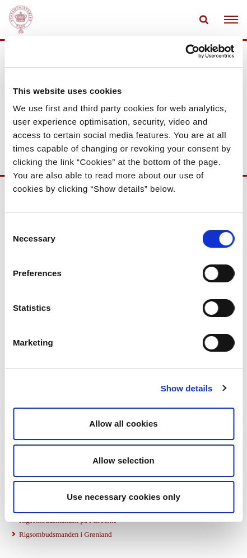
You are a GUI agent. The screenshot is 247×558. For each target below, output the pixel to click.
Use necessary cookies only (123, 497)
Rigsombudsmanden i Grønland (65, 534)
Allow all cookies (123, 423)
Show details (187, 388)
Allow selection (123, 460)
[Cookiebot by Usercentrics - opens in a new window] (185, 51)
